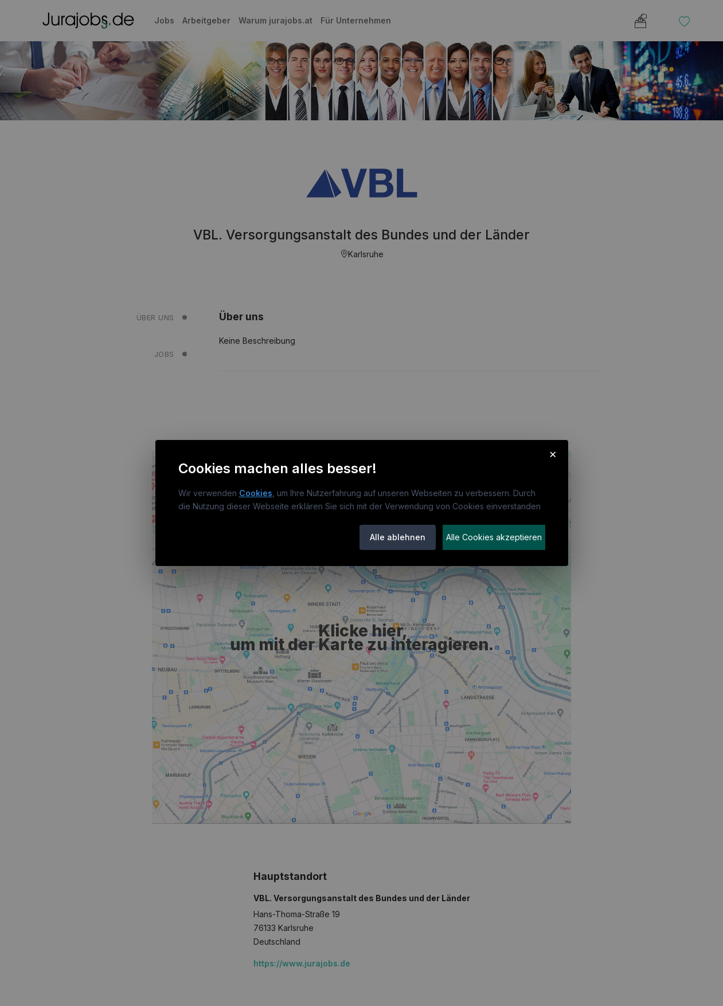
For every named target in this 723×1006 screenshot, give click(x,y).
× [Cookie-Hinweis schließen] (553, 454)
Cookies (255, 493)
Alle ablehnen (397, 537)
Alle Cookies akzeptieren (494, 537)
